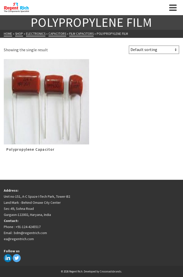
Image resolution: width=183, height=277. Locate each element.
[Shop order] (154, 49)
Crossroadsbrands (110, 271)
